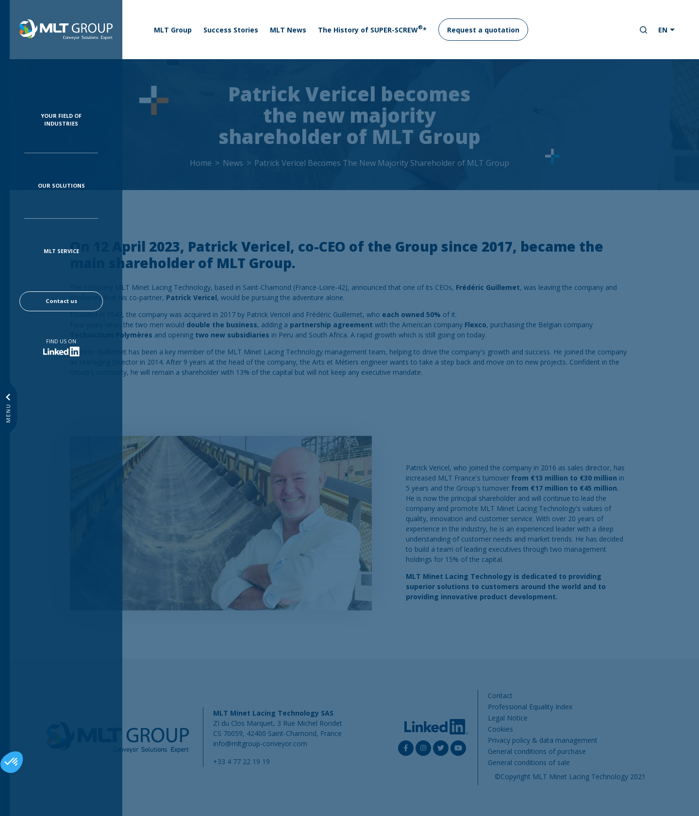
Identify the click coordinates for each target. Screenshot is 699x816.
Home (201, 163)
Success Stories (230, 29)
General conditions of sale (529, 762)
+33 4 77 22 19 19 (241, 761)
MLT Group (173, 29)
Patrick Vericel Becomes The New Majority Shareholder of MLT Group (381, 163)
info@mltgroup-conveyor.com (260, 743)
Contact (500, 695)
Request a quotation (483, 29)
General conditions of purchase (537, 751)
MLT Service (61, 251)
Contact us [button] (61, 300)
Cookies (500, 729)
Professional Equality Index (530, 706)
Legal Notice (508, 717)
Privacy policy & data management (543, 740)
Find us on (61, 341)
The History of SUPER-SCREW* (372, 29)
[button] (11, 762)
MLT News (288, 29)
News (233, 163)
